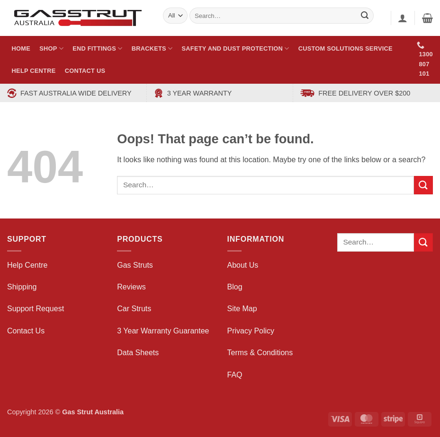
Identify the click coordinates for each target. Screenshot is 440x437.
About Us (243, 265)
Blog (234, 287)
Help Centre (34, 70)
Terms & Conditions (260, 353)
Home (21, 48)
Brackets (152, 48)
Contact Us (85, 70)
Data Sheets (138, 353)
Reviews (131, 287)
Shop (51, 48)
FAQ (234, 375)
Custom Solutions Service (345, 48)
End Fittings (97, 48)
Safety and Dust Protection (235, 48)
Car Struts (134, 309)
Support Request (35, 309)
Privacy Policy (251, 331)
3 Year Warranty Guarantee (163, 331)
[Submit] (423, 185)
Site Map (242, 309)
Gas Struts (135, 265)
